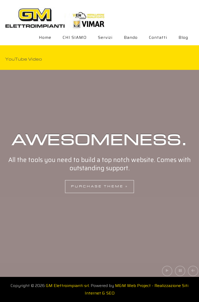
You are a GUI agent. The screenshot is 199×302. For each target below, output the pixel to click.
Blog (183, 37)
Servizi (105, 37)
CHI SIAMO (75, 37)
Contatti (158, 37)
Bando (131, 37)
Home (45, 37)
